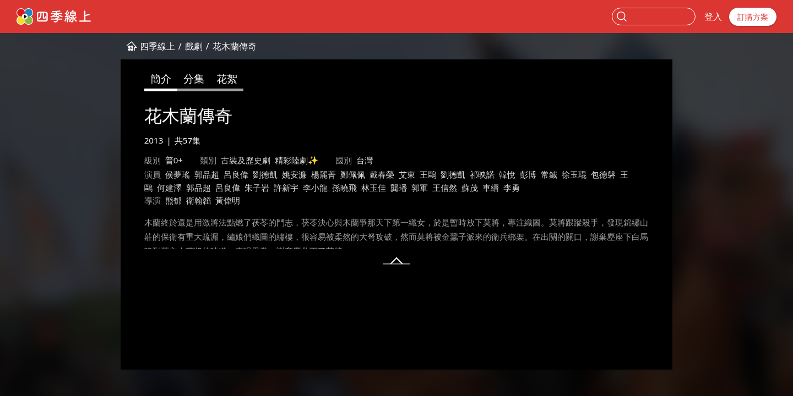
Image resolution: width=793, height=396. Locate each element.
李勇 (511, 187)
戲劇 (194, 46)
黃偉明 (227, 200)
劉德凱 (265, 174)
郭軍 (419, 187)
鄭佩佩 (352, 174)
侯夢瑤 (177, 174)
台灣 (364, 160)
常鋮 (549, 174)
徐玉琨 (574, 174)
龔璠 (398, 187)
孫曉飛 (344, 187)
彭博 (528, 174)
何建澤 (169, 187)
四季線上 (157, 46)
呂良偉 (236, 174)
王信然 (444, 187)
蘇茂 (469, 187)
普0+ (174, 160)
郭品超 (206, 174)
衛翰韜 (198, 200)
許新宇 (286, 187)
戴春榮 (382, 174)
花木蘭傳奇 (235, 46)
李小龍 (315, 187)
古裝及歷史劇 (245, 160)
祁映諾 (482, 174)
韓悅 (507, 174)
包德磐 (603, 174)
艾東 (407, 174)
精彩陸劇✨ (296, 160)
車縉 (490, 187)
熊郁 (173, 200)
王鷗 (428, 174)
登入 (713, 16)
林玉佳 (373, 187)
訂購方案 (752, 17)
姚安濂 (294, 174)
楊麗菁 (323, 174)
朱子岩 (257, 187)
